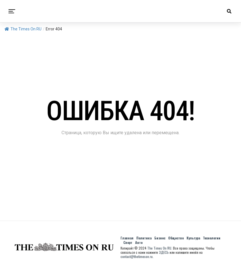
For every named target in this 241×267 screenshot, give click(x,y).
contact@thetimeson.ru (136, 256)
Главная (126, 237)
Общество (176, 237)
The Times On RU (23, 29)
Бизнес (159, 237)
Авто (139, 242)
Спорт (127, 242)
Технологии (211, 237)
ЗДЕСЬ (164, 252)
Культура (193, 237)
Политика (144, 237)
